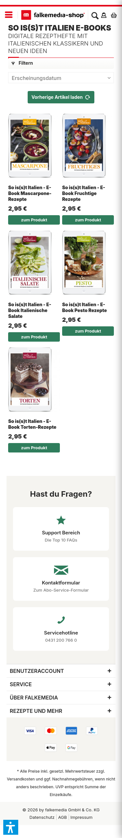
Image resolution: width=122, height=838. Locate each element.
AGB (62, 817)
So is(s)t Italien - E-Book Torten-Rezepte (32, 424)
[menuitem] (9, 15)
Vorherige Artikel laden (61, 96)
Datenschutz (42, 817)
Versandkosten (21, 779)
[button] (10, 827)
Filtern (22, 63)
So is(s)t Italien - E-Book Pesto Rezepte (84, 307)
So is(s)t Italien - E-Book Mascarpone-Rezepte (29, 193)
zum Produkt (34, 219)
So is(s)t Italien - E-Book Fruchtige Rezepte (83, 193)
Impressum (82, 817)
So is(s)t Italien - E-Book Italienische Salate (29, 310)
